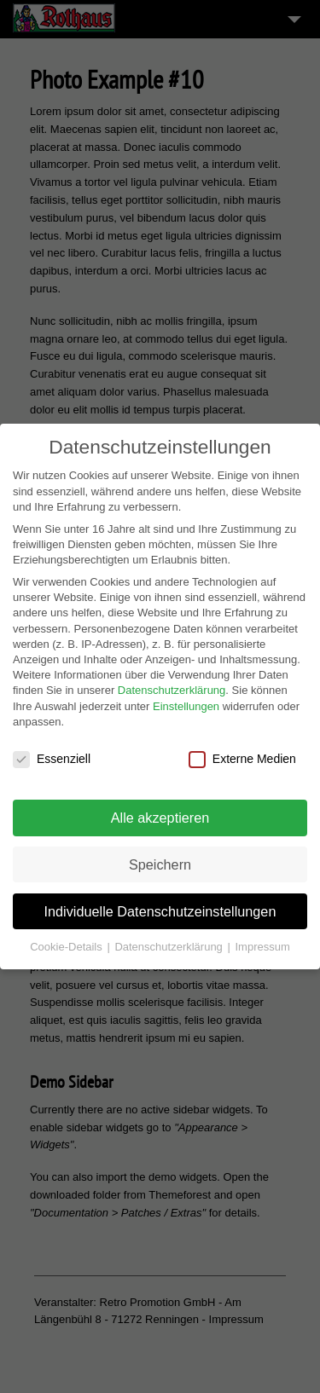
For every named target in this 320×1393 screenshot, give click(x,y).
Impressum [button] (262, 942)
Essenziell (51, 755)
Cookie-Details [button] (67, 942)
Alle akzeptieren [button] (160, 813)
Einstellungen (186, 702)
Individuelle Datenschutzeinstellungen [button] (160, 907)
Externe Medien (242, 755)
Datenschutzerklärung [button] (169, 942)
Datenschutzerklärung (171, 685)
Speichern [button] (160, 860)
